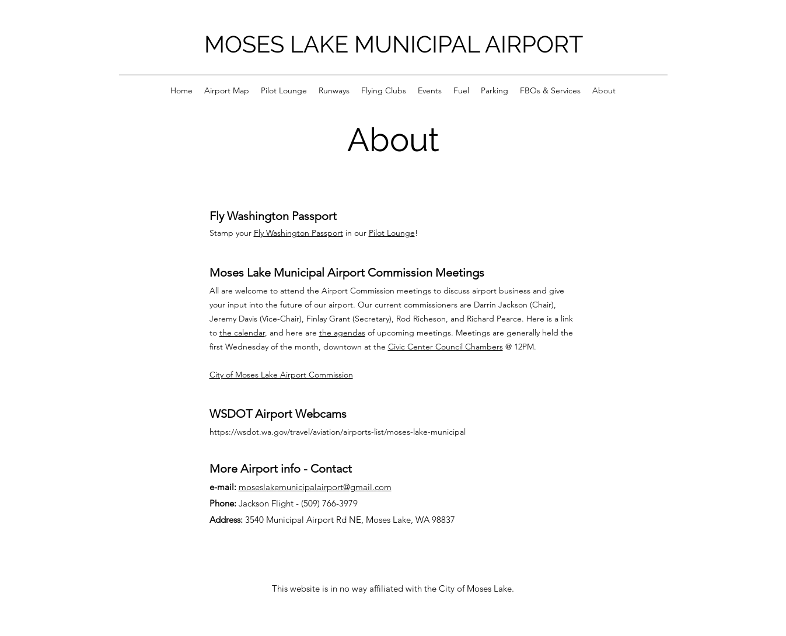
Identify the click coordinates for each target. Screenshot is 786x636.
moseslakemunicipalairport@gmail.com (315, 486)
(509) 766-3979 (329, 503)
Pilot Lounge (392, 233)
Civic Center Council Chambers (445, 346)
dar (259, 332)
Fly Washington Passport (298, 233)
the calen (236, 332)
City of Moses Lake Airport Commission (281, 374)
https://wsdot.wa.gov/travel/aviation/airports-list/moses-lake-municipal (337, 432)
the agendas (342, 332)
